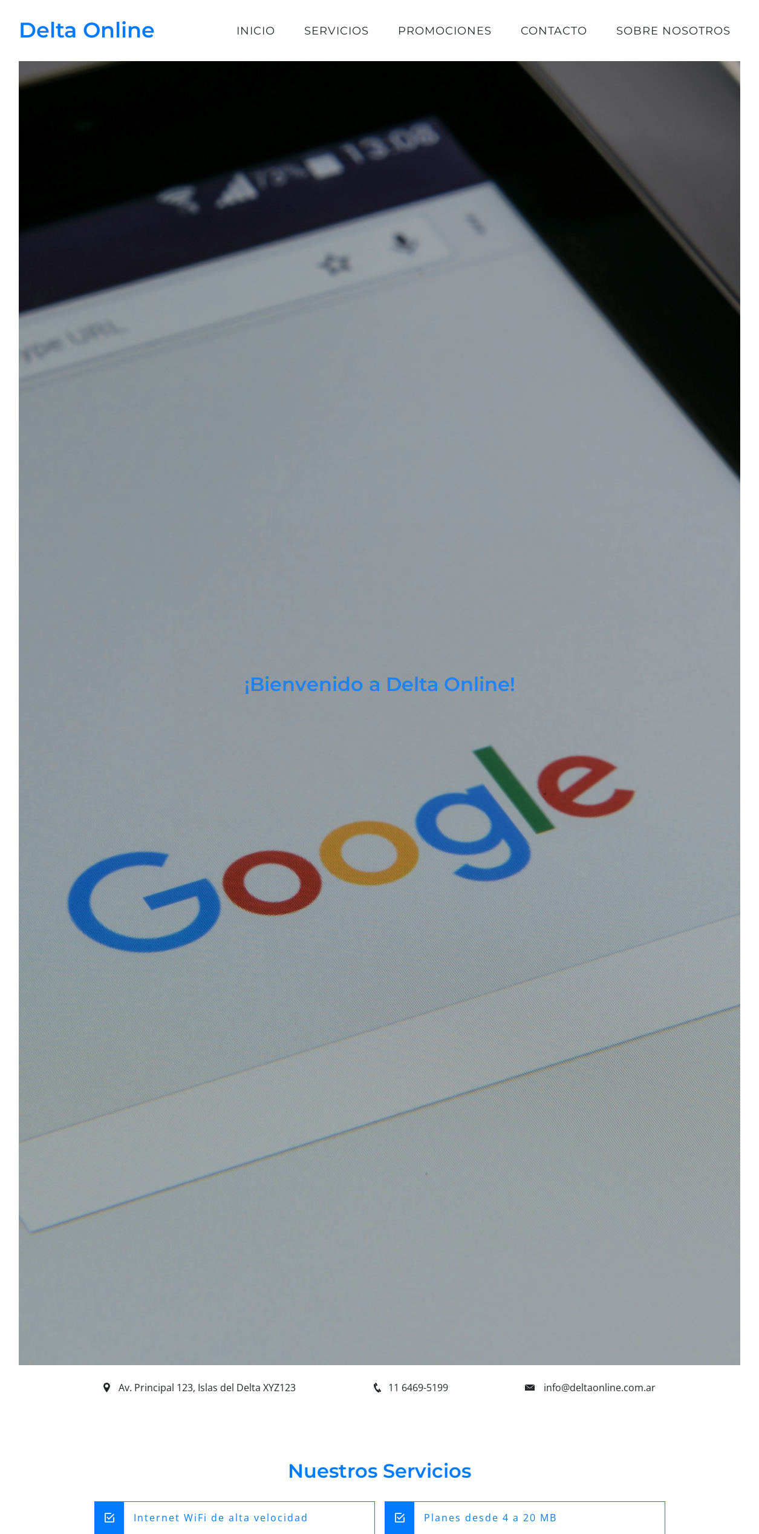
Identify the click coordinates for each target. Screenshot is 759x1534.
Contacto (554, 30)
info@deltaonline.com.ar (600, 1387)
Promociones (445, 30)
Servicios (336, 30)
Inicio (255, 30)
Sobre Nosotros (673, 30)
